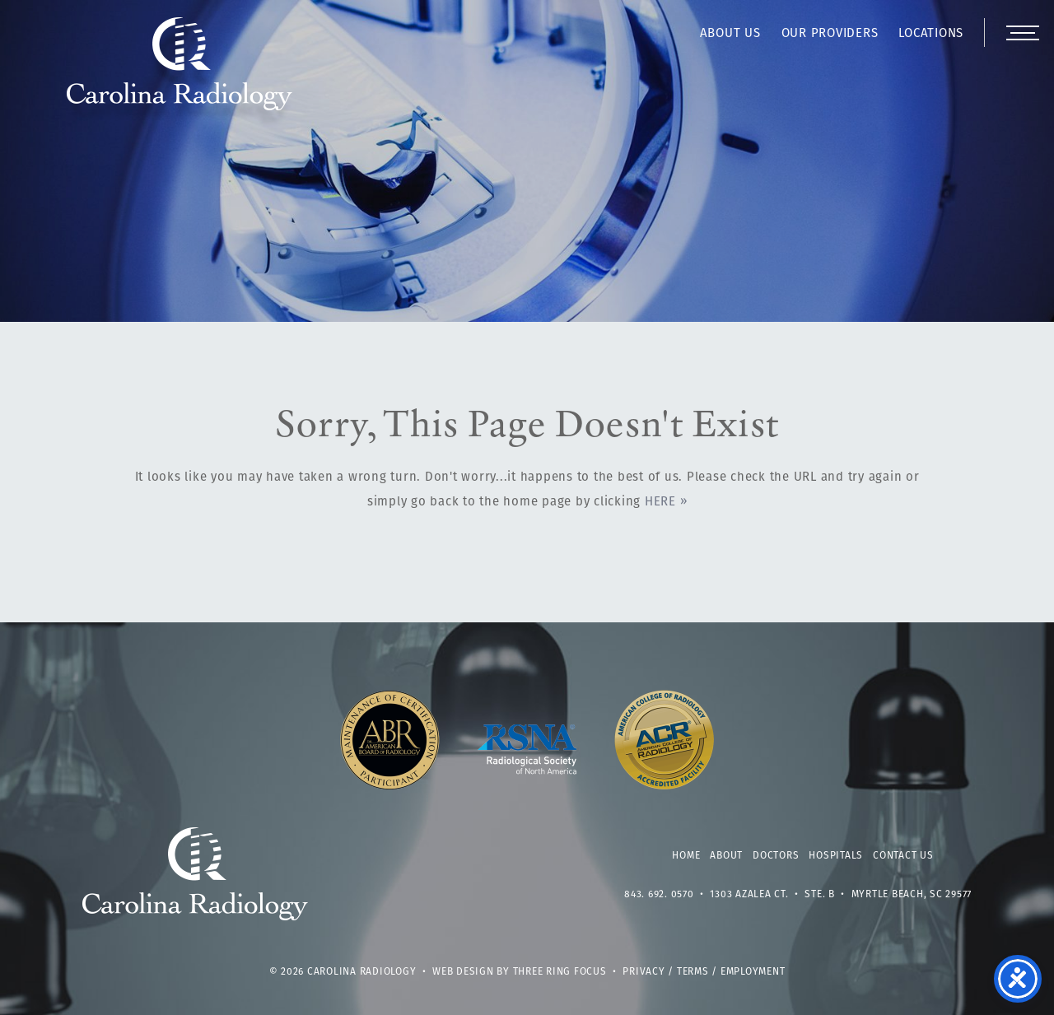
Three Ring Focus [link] (560, 972)
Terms (693, 972)
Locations (930, 34)
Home (686, 856)
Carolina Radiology (180, 72)
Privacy (644, 972)
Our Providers (830, 34)
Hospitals (836, 856)
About (726, 856)
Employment (753, 972)
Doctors (776, 856)
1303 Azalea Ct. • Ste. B (772, 895)
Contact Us (903, 856)
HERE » (666, 502)
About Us (730, 34)
